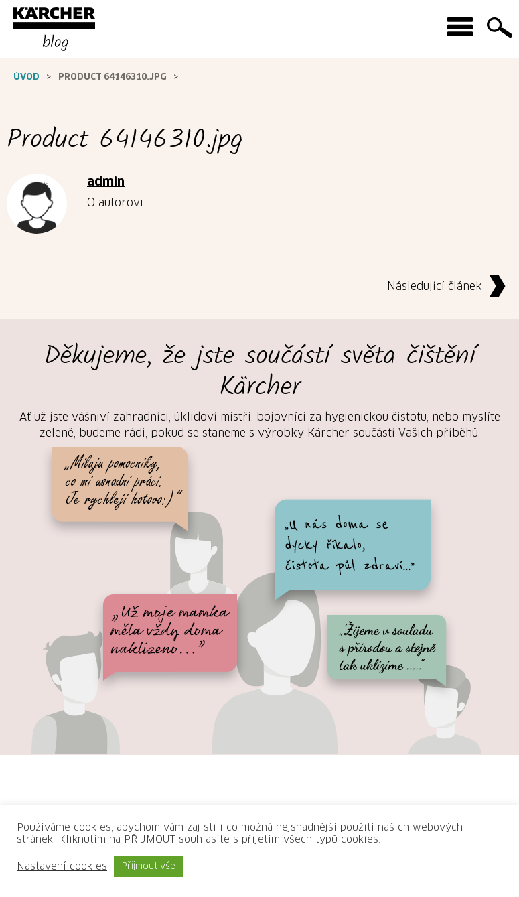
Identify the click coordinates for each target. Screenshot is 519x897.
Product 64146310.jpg (112, 77)
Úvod (26, 77)
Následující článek (449, 287)
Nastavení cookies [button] (62, 866)
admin (106, 182)
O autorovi (115, 203)
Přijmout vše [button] (148, 866)
